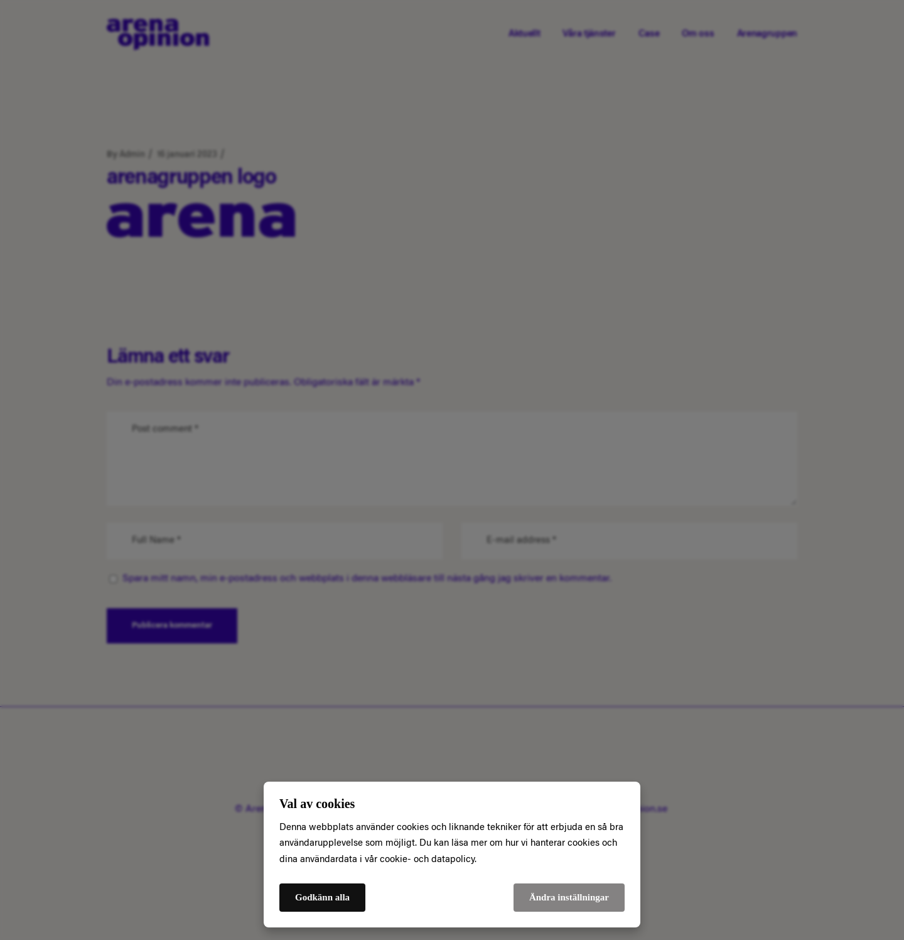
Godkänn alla (322, 897)
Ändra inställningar (569, 897)
